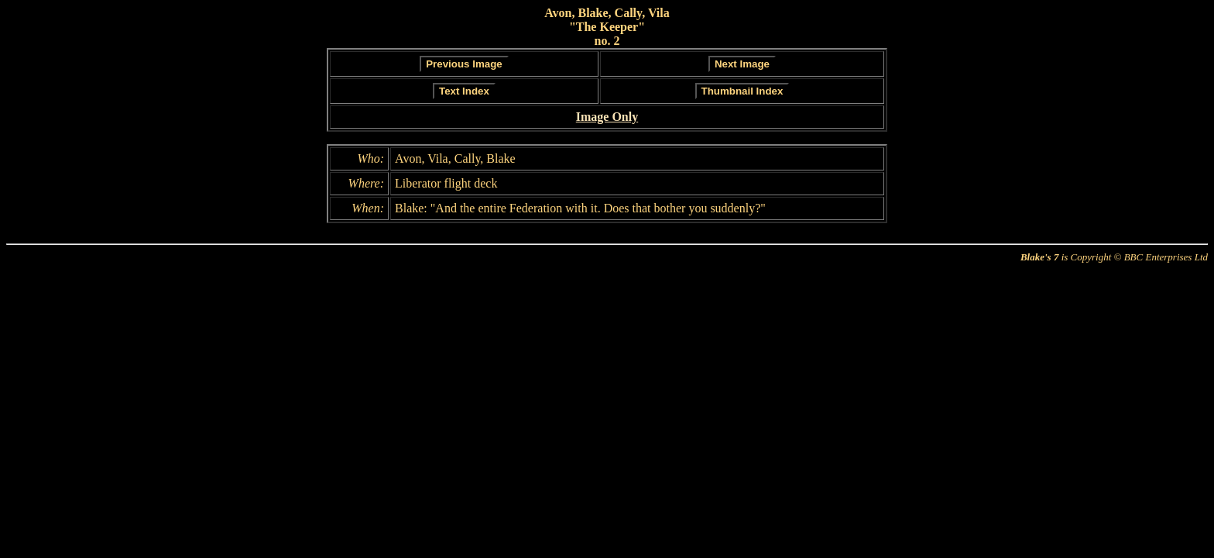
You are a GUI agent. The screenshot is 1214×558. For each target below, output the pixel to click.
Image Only (607, 116)
